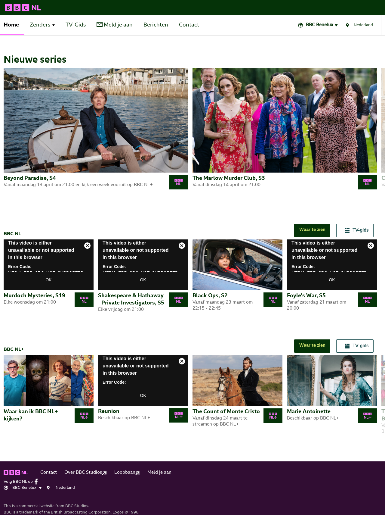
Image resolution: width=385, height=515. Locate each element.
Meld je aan (115, 25)
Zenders (40, 25)
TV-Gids (76, 25)
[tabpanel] (98, 131)
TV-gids (356, 230)
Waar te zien (312, 230)
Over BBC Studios (85, 472)
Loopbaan (127, 472)
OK (48, 279)
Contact (189, 25)
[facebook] (38, 481)
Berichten (155, 25)
